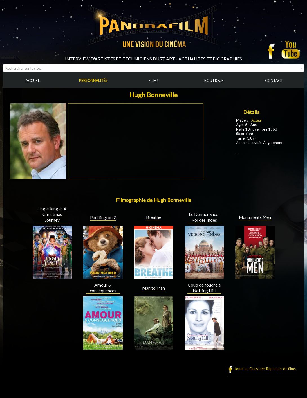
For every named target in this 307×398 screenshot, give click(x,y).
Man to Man (153, 288)
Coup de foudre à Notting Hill (204, 287)
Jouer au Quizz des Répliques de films (265, 368)
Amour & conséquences (103, 287)
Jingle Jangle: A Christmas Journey (52, 214)
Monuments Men (255, 217)
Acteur (256, 120)
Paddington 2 (103, 217)
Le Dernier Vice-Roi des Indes (204, 217)
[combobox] (153, 68)
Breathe (153, 217)
